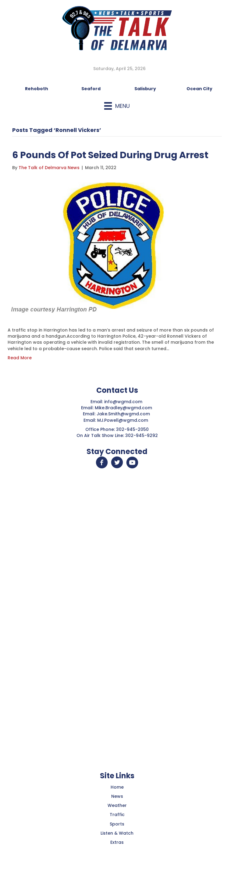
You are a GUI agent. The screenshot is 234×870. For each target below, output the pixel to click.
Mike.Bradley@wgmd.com (123, 408)
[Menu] (117, 106)
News (117, 796)
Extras (117, 842)
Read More (20, 358)
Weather (117, 805)
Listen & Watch (117, 833)
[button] (102, 463)
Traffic (117, 814)
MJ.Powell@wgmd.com (124, 420)
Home (117, 787)
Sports (117, 824)
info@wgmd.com (124, 402)
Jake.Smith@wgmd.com (124, 414)
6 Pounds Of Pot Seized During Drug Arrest (110, 155)
